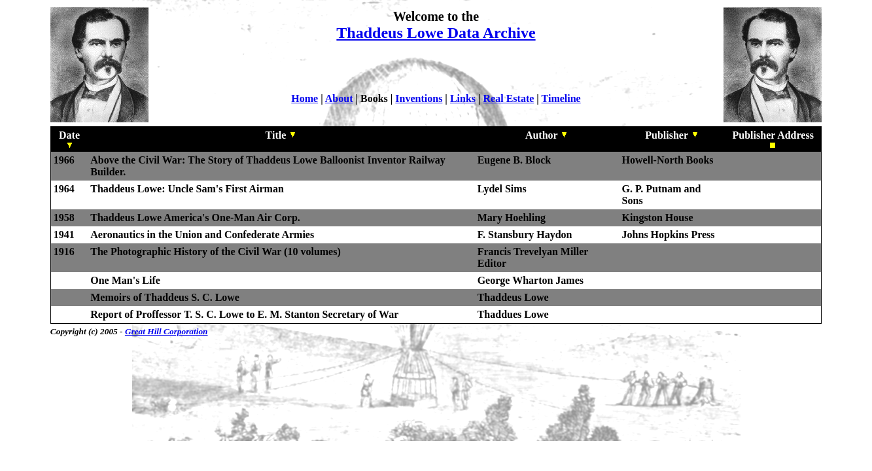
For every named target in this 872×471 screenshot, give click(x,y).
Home (304, 98)
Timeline (561, 98)
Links (463, 98)
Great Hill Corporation (166, 331)
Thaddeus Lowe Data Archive (435, 32)
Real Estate (508, 98)
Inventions (418, 98)
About (339, 98)
